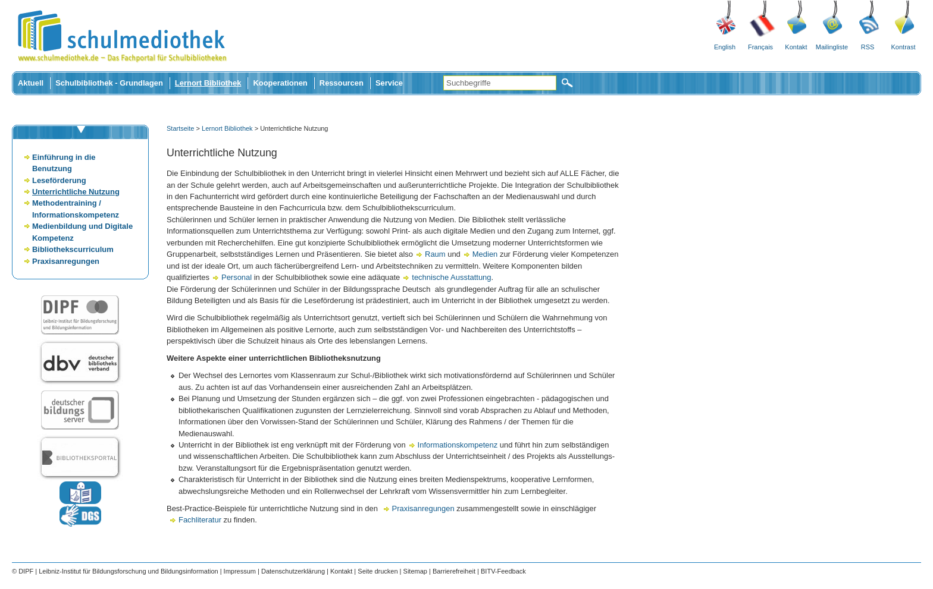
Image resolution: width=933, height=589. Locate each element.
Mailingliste (832, 47)
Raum (436, 254)
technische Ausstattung (451, 277)
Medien (486, 254)
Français (760, 47)
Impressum (240, 571)
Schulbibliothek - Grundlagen (109, 82)
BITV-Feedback (503, 571)
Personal (237, 277)
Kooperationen (280, 82)
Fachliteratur (201, 519)
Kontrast (903, 47)
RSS (868, 47)
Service (389, 82)
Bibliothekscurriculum (73, 249)
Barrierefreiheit (454, 571)
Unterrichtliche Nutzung (76, 191)
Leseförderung (59, 180)
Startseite (180, 128)
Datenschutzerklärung (293, 571)
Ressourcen (342, 82)
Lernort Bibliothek (208, 82)
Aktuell (30, 82)
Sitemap (415, 571)
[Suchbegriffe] (499, 82)
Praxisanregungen (65, 261)
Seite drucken (377, 571)
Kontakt (796, 47)
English (724, 47)
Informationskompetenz (459, 444)
